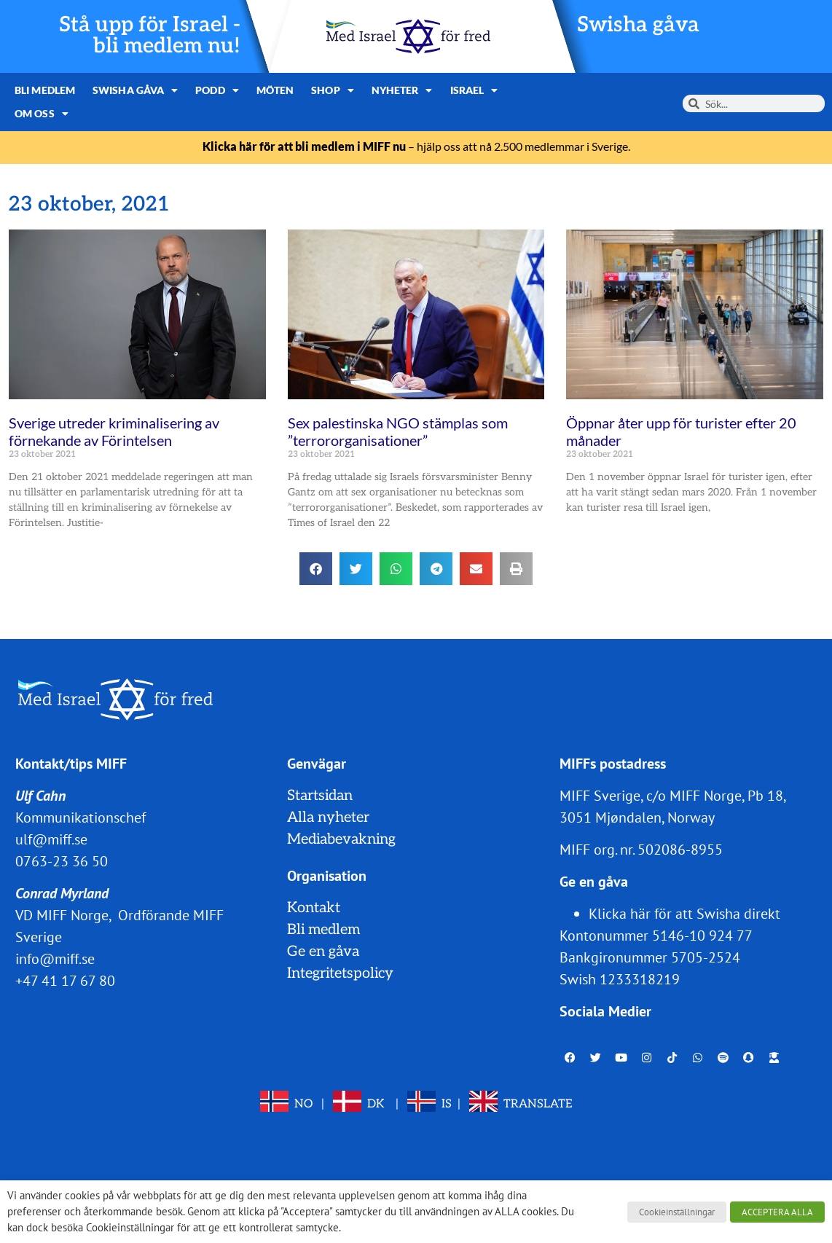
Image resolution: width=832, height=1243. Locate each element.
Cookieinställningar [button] (677, 1212)
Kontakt (313, 908)
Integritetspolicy (340, 973)
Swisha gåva (638, 25)
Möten (275, 90)
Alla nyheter (328, 817)
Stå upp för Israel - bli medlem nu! (149, 35)
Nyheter (402, 90)
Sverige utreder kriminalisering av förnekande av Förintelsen (114, 431)
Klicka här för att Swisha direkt (684, 913)
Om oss (41, 113)
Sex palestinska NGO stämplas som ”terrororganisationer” (398, 431)
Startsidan (320, 795)
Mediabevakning (341, 839)
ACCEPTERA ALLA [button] (777, 1212)
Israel (474, 90)
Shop (332, 90)
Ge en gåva (323, 951)
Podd (217, 90)
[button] (315, 568)
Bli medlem (45, 90)
